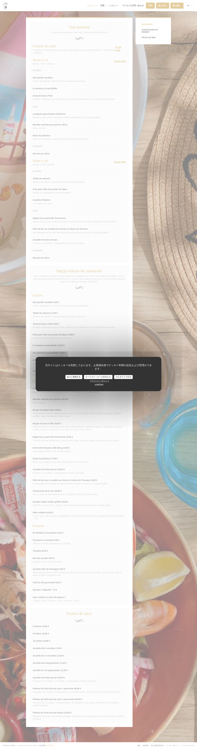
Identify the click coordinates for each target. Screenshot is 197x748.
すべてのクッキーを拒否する (98, 377)
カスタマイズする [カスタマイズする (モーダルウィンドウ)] (123, 377)
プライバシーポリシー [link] (99, 381)
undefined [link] (99, 384)
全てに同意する (74, 377)
